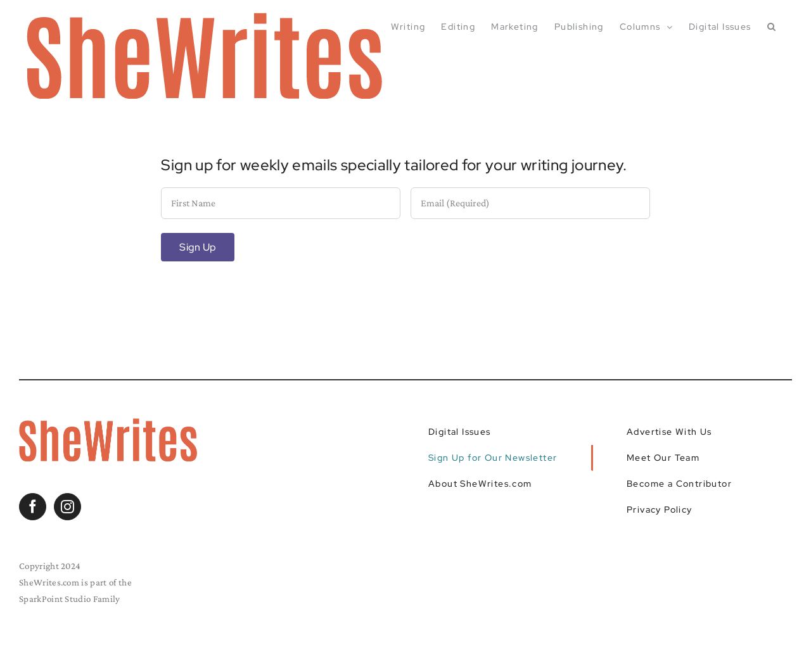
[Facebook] (32, 506)
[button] (771, 26)
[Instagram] (67, 506)
